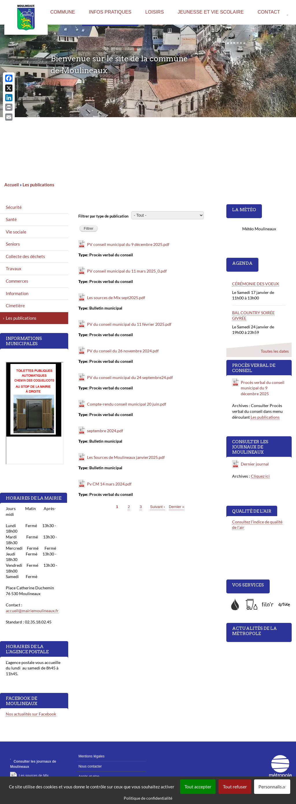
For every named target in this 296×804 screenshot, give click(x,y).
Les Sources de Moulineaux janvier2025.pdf (126, 457)
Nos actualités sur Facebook (31, 713)
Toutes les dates (275, 351)
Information (17, 293)
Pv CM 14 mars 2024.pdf (109, 483)
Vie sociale (16, 231)
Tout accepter (197, 786)
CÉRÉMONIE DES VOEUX (255, 283)
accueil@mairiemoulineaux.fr (32, 610)
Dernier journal (255, 463)
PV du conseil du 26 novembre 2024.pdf (123, 350)
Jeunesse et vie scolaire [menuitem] (211, 12)
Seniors (13, 243)
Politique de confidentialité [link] (148, 798)
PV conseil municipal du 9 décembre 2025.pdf (128, 244)
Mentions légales (91, 756)
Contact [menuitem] (269, 12)
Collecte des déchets (25, 256)
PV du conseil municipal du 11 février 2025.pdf (129, 324)
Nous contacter (90, 766)
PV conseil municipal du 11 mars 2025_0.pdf (127, 270)
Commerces (17, 281)
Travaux (13, 268)
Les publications (38, 184)
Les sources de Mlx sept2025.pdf (116, 297)
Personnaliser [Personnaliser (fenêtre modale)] (272, 786)
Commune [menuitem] (62, 12)
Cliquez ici (260, 476)
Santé (11, 219)
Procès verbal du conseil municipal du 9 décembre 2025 (262, 388)
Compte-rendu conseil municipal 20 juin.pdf (126, 404)
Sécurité (14, 207)
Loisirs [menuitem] (154, 12)
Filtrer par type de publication (103, 216)
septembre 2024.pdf (105, 430)
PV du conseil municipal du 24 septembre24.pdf (130, 377)
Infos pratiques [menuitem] (110, 12)
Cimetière (15, 305)
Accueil (11, 184)
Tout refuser (235, 786)
